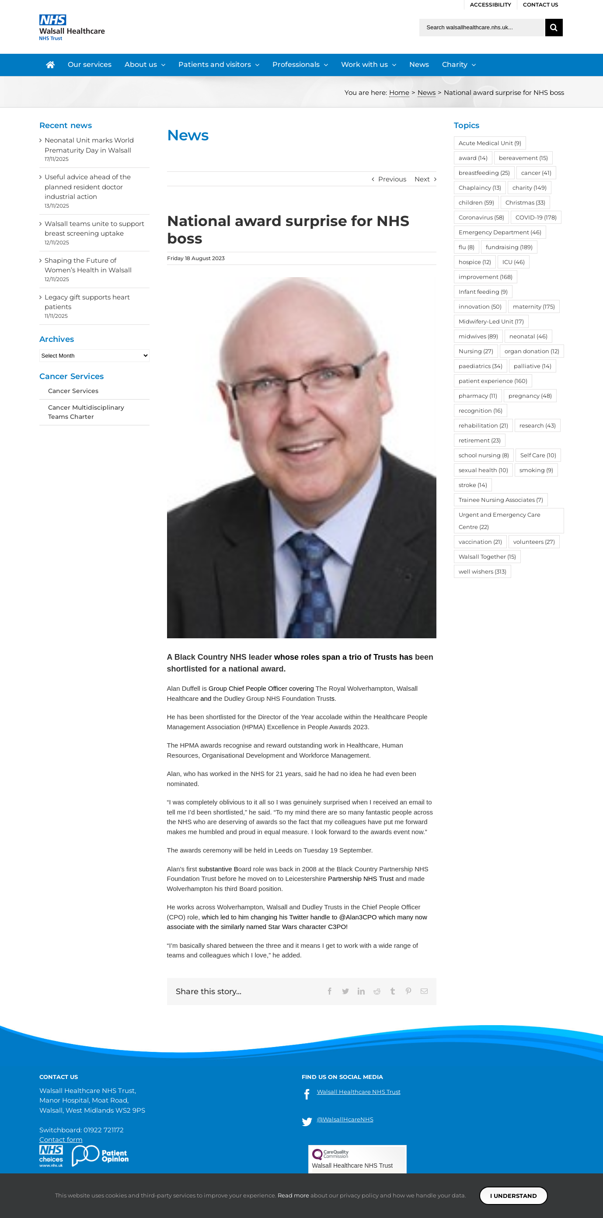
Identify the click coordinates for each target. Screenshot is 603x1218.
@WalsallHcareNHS (345, 1119)
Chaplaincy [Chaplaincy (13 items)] (480, 187)
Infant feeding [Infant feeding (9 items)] (483, 291)
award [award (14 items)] (473, 157)
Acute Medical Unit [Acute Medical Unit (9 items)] (490, 142)
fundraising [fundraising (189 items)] (509, 247)
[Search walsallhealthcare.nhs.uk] (481, 27)
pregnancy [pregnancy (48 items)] (530, 395)
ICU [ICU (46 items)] (513, 261)
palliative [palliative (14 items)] (532, 365)
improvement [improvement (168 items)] (485, 276)
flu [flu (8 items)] (466, 247)
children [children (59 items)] (476, 202)
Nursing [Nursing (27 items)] (476, 351)
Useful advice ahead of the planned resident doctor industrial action (88, 187)
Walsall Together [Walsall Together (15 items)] (487, 556)
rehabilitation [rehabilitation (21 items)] (483, 425)
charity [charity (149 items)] (529, 187)
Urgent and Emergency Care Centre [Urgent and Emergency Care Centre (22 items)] (499, 520)
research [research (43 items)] (537, 425)
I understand (513, 1195)
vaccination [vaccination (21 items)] (480, 541)
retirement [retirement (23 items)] (480, 440)
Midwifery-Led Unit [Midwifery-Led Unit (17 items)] (491, 321)
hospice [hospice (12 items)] (475, 261)
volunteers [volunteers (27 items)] (534, 541)
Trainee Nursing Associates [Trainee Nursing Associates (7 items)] (501, 499)
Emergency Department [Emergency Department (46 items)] (500, 232)
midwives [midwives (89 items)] (478, 336)
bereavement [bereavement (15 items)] (523, 157)
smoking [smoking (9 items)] (536, 469)
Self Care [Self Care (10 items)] (538, 455)
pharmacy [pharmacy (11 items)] (478, 395)
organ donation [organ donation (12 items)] (532, 351)
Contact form (61, 1139)
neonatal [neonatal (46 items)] (528, 336)
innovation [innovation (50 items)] (480, 306)
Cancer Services (73, 391)
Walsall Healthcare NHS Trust (359, 1091)
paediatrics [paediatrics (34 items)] (480, 365)
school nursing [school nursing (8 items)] (484, 455)
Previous (392, 179)
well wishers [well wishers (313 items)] (482, 571)
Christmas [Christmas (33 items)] (525, 202)
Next (422, 179)
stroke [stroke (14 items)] (473, 484)
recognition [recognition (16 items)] (480, 410)
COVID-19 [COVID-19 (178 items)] (536, 217)
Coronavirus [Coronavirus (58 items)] (481, 217)
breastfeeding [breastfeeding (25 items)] (484, 172)
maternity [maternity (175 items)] (534, 306)
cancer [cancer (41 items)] (536, 172)
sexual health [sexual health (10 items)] (483, 469)
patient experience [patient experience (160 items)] (493, 380)
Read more (293, 1195)
